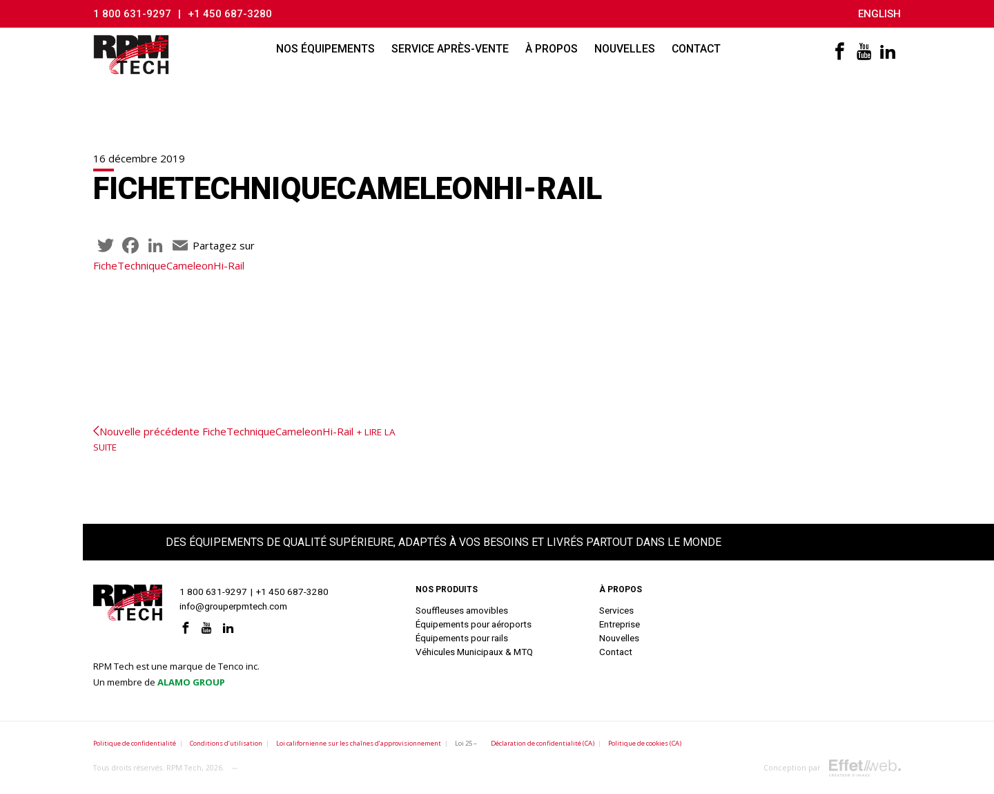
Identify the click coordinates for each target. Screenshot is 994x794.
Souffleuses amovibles (462, 610)
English (879, 14)
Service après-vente (450, 48)
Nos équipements (325, 48)
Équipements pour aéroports (474, 624)
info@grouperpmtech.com (233, 606)
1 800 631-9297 (132, 14)
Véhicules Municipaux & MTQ (474, 651)
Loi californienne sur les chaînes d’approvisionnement (358, 743)
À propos (551, 48)
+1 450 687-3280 (230, 14)
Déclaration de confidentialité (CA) (542, 743)
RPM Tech (184, 768)
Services (616, 610)
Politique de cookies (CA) (644, 743)
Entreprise (619, 624)
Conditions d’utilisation (226, 743)
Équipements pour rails (462, 637)
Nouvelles (624, 48)
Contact (696, 48)
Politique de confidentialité (134, 743)
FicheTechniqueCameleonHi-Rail (168, 265)
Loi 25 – (466, 743)
